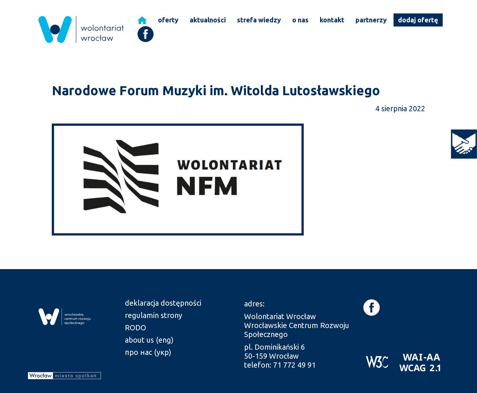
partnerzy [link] (371, 20)
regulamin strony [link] (153, 315)
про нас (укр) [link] (148, 352)
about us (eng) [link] (149, 340)
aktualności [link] (208, 20)
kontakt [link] (332, 20)
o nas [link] (300, 20)
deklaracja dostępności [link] (163, 303)
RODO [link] (135, 327)
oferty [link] (168, 20)
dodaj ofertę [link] (418, 20)
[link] (464, 144)
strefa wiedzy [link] (259, 20)
